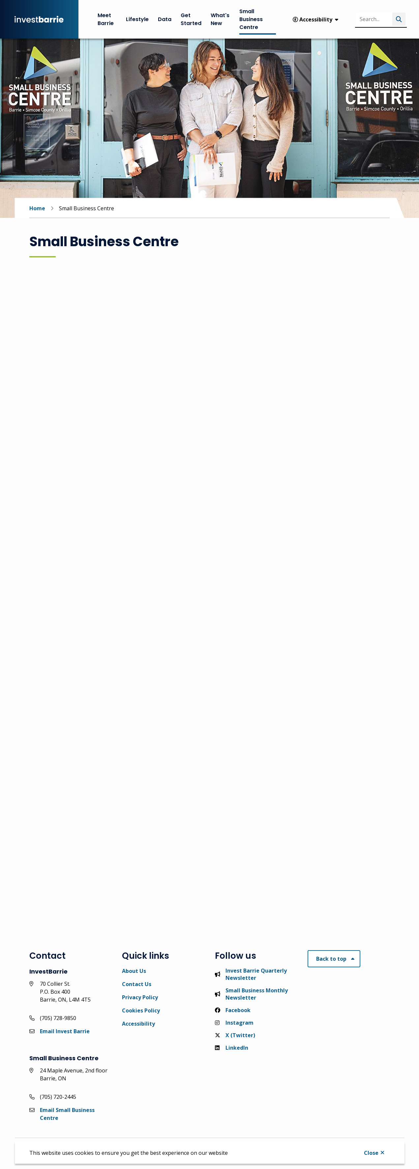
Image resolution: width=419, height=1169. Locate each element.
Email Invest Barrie (65, 1031)
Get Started (191, 19)
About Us (134, 971)
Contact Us (136, 984)
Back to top (331, 958)
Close (371, 1152)
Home (37, 208)
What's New (220, 19)
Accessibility (138, 1023)
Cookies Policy (141, 1010)
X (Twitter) (235, 1035)
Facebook (233, 1010)
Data (164, 19)
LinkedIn (231, 1047)
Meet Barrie (106, 19)
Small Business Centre (251, 19)
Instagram (234, 1022)
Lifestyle (137, 19)
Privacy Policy (140, 997)
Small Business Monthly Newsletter (251, 994)
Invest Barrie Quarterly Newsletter (251, 974)
